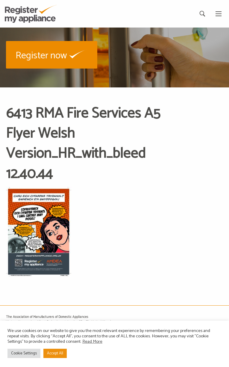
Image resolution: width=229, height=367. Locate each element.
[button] (51, 54)
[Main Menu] (219, 13)
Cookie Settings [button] (24, 353)
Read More (92, 341)
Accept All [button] (55, 353)
